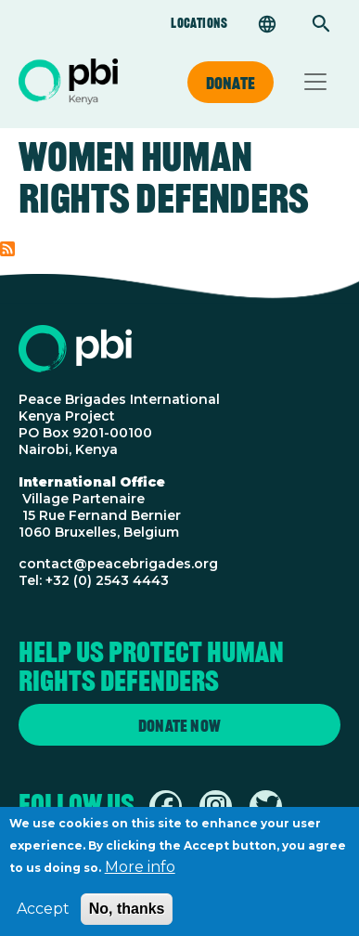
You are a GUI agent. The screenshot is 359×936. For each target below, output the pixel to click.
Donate (230, 83)
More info (140, 874)
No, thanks (127, 916)
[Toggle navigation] (315, 81)
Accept (43, 916)
